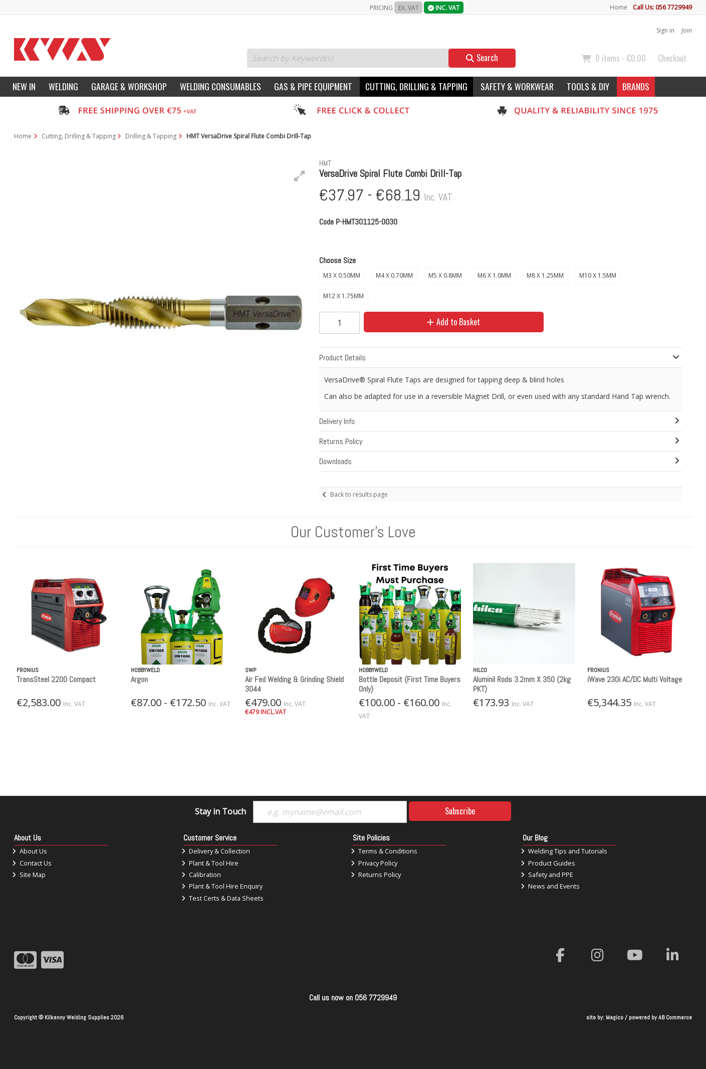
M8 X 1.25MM (545, 275)
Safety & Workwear (517, 86)
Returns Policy (376, 874)
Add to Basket (453, 322)
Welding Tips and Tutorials (564, 851)
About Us (29, 851)
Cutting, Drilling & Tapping (416, 86)
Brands (635, 86)
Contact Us (32, 863)
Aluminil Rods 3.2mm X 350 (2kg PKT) (522, 684)
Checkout (672, 58)
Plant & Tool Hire (210, 863)
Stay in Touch (220, 812)
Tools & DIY (588, 86)
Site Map (29, 874)
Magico (614, 1017)
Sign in (665, 30)
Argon (139, 679)
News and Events (550, 886)
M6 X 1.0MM (494, 275)
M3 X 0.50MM (341, 275)
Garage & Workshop (129, 86)
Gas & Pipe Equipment (313, 86)
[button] (300, 176)
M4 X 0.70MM (394, 275)
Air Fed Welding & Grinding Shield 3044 (294, 684)
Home (618, 7)
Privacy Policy (374, 863)
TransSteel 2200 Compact (56, 679)
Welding (63, 86)
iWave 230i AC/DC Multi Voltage (634, 679)
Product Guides (548, 863)
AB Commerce (675, 1017)
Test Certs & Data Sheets (222, 898)
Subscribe (460, 811)
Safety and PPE (547, 874)
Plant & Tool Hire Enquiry (222, 886)
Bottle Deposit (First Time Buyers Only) (409, 684)
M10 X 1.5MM (597, 275)
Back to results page (359, 494)
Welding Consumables (220, 86)
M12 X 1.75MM (343, 296)
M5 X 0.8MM (445, 275)
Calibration (201, 874)
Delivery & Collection (215, 851)
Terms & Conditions (384, 851)
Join (686, 30)
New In (24, 86)
